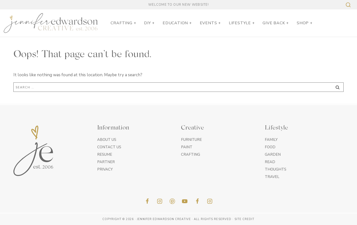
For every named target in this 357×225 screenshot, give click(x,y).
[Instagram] (159, 201)
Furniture (191, 139)
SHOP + (305, 23)
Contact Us (109, 147)
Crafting (190, 154)
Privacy (105, 169)
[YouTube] (184, 201)
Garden (273, 154)
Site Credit (245, 219)
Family (271, 139)
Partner (106, 161)
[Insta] (209, 201)
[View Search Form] (347, 4)
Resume (104, 154)
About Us (106, 139)
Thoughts (275, 169)
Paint (186, 147)
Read (270, 161)
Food (270, 147)
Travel (272, 176)
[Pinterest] (172, 201)
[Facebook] (147, 201)
